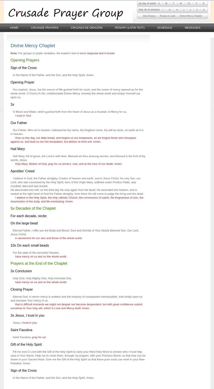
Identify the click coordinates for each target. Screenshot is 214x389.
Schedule (164, 27)
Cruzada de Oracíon (86, 27)
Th (189, 3)
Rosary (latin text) (130, 27)
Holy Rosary (149, 16)
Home (14, 27)
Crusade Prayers (44, 27)
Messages (192, 27)
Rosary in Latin (167, 16)
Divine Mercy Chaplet (191, 16)
